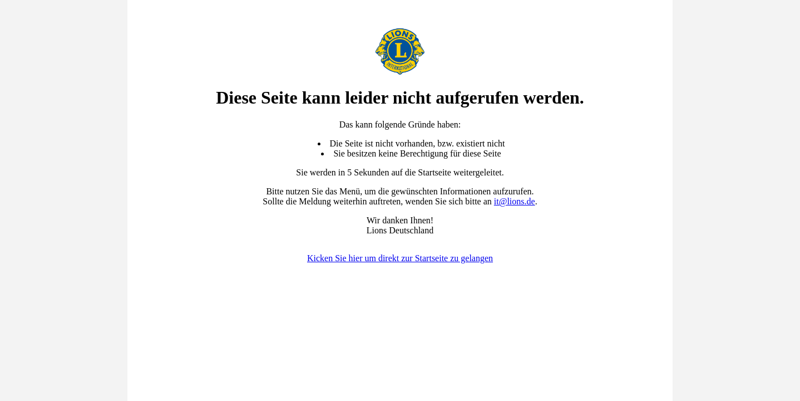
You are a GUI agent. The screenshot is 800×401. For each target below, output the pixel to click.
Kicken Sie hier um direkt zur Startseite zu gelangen (400, 258)
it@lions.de (514, 201)
